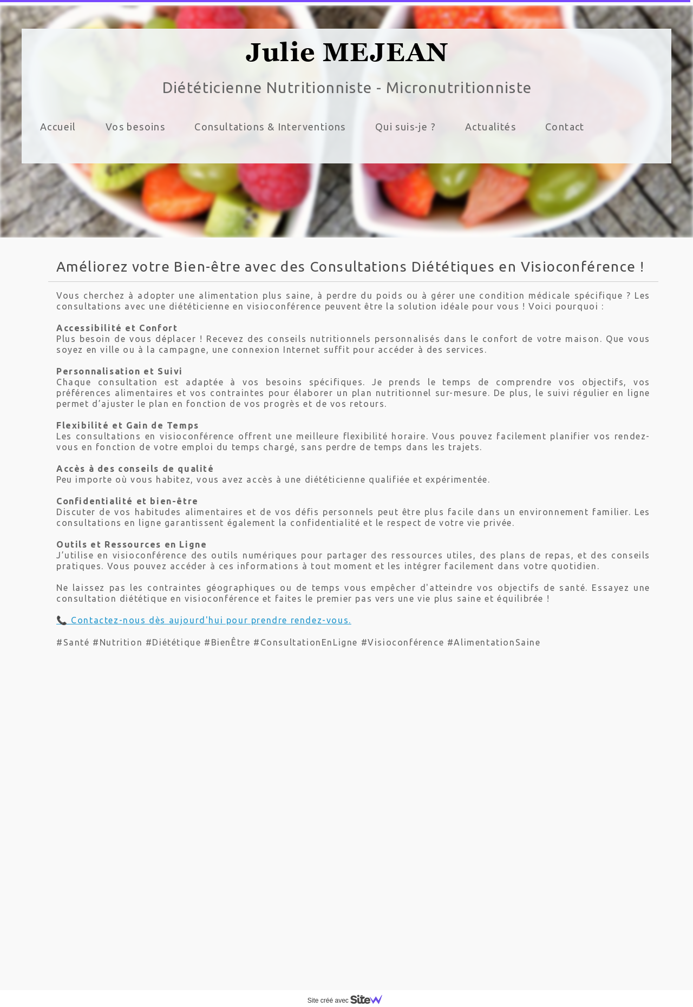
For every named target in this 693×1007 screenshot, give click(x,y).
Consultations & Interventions (270, 126)
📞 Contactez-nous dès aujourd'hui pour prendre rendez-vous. (203, 620)
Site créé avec (349, 1000)
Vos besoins (135, 126)
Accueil (58, 126)
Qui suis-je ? (405, 126)
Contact (565, 126)
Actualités (490, 126)
